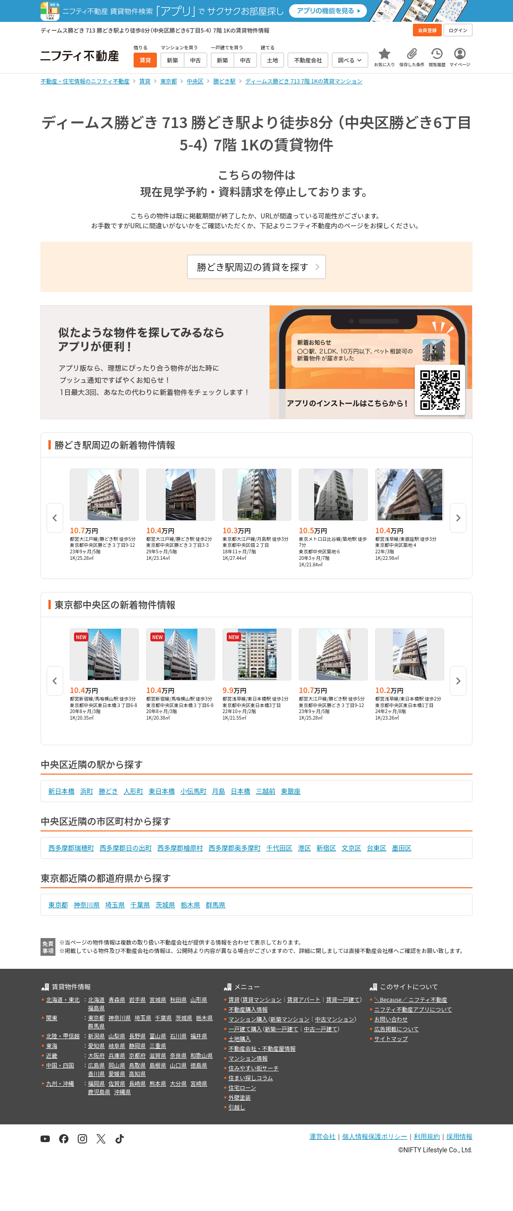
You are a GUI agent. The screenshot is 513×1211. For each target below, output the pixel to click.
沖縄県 (122, 1091)
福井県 (198, 1036)
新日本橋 (61, 791)
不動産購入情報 (248, 1009)
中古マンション (334, 1019)
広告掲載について (396, 1029)
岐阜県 (116, 1045)
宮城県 (157, 999)
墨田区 (402, 847)
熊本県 (157, 1083)
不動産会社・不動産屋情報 (262, 1048)
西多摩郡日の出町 (126, 847)
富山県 (157, 1036)
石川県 (178, 1036)
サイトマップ (391, 1038)
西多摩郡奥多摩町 (235, 847)
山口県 (178, 1065)
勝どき (108, 791)
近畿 (51, 1055)
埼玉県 (115, 904)
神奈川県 (87, 904)
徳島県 (198, 1065)
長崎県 (137, 1083)
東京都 (58, 904)
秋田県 (178, 999)
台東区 (376, 847)
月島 (218, 791)
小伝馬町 (194, 791)
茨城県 (165, 904)
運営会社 (323, 1136)
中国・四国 (60, 1065)
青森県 (116, 999)
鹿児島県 (99, 1091)
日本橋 (240, 791)
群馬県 (215, 904)
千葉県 (140, 904)
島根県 (157, 1065)
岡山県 (116, 1065)
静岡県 (137, 1045)
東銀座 (291, 791)
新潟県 (96, 1036)
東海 (51, 1045)
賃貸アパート (304, 999)
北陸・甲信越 (63, 1036)
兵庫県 (116, 1055)
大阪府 (96, 1055)
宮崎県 (198, 1083)
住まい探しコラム (251, 1078)
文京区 (351, 847)
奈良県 (178, 1055)
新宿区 (326, 847)
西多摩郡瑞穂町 (71, 847)
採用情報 (459, 1136)
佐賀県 (116, 1083)
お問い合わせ (391, 1019)
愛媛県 (116, 1073)
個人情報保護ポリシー (374, 1136)
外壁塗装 (240, 1097)
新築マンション (290, 1019)
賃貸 (234, 999)
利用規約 (427, 1136)
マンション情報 (248, 1058)
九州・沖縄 (60, 1083)
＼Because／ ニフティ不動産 (410, 999)
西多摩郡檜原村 (180, 847)
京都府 (137, 1055)
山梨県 (116, 1036)
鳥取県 (137, 1065)
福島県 (96, 1008)
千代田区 (279, 847)
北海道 (96, 999)
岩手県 (137, 999)
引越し (237, 1107)
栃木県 (190, 904)
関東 (51, 1017)
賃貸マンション (262, 999)
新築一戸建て (281, 1029)
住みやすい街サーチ (254, 1068)
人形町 (133, 791)
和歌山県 (201, 1055)
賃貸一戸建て (342, 999)
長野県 (137, 1036)
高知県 (137, 1073)
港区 (304, 847)
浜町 (86, 791)
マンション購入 (248, 1019)
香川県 (96, 1073)
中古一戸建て (321, 1029)
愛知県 (96, 1045)
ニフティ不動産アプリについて (413, 1009)
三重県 (157, 1045)
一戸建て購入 (245, 1029)
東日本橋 (162, 791)
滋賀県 (157, 1055)
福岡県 (96, 1083)
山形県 (198, 999)
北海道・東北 (63, 999)
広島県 (96, 1065)
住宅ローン (242, 1087)
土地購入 (240, 1038)
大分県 (178, 1083)
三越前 (266, 791)
